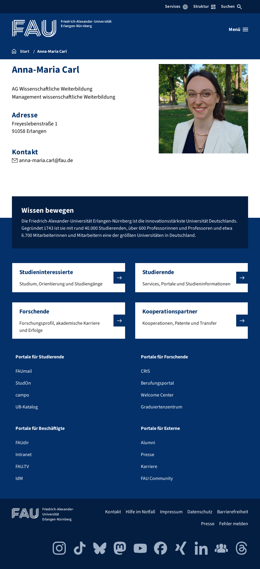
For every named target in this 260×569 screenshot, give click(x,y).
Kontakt (113, 512)
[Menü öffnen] (238, 29)
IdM (19, 478)
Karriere (149, 466)
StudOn (23, 383)
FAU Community (157, 478)
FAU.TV (22, 466)
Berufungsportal (157, 383)
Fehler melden (233, 523)
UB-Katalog (26, 407)
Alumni (148, 442)
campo (22, 395)
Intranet (23, 454)
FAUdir (22, 442)
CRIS (145, 371)
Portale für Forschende (164, 357)
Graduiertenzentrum (161, 407)
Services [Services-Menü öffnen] (176, 7)
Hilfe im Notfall (140, 512)
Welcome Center (157, 395)
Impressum (171, 512)
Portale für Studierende (39, 357)
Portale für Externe (160, 428)
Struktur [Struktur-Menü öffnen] (204, 7)
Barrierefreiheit (232, 512)
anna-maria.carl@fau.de (46, 160)
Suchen (231, 7)
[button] (68, 278)
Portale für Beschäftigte (40, 428)
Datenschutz (199, 512)
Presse (147, 454)
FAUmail (23, 371)
